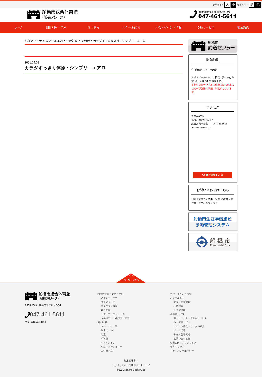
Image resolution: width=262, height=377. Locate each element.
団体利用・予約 (56, 27)
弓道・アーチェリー (111, 346)
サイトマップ (177, 346)
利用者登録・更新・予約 (110, 293)
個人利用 (93, 27)
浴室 (103, 334)
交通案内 (243, 27)
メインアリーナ (109, 297)
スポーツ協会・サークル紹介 (189, 326)
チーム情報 (180, 330)
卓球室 (104, 338)
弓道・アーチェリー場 (113, 314)
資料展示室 (107, 350)
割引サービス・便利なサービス (190, 318)
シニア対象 (180, 310)
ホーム (18, 27)
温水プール (107, 330)
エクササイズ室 (109, 306)
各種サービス (206, 27)
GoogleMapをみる (212, 174)
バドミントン (108, 342)
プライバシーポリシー (182, 350)
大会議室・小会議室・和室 (115, 318)
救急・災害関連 (182, 334)
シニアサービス (182, 322)
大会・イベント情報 (168, 27)
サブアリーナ (108, 302)
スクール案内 (131, 27)
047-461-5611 (45, 314)
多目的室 (105, 310)
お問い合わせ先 (182, 338)
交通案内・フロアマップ (183, 342)
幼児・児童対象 (182, 302)
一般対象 (178, 306)
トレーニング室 (109, 326)
